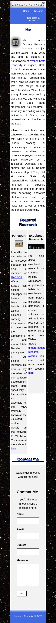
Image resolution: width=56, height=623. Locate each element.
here (13, 448)
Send (21, 593)
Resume (38, 11)
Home (26, 11)
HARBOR (16, 277)
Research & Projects (33, 19)
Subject (21, 544)
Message (22, 560)
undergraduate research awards (36, 352)
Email (20, 529)
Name (20, 514)
